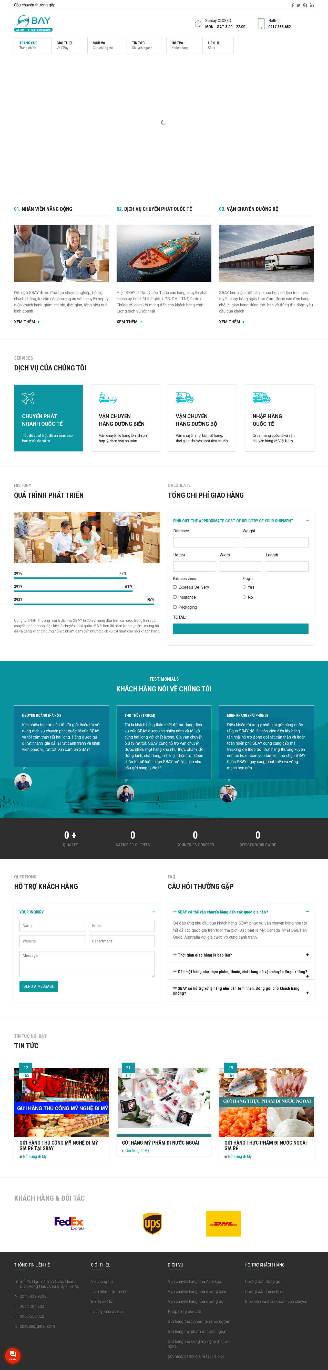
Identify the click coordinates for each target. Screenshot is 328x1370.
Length (272, 555)
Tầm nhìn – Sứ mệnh (109, 1291)
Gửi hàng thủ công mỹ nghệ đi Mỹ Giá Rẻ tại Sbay (58, 1145)
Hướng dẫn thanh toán (264, 1291)
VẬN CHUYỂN (125, 420)
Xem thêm (28, 321)
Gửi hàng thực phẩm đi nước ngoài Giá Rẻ (265, 1145)
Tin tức (142, 45)
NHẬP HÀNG (279, 420)
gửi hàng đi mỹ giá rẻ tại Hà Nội (196, 1356)
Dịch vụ (103, 45)
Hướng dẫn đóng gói (263, 1281)
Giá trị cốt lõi (102, 1301)
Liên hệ (214, 45)
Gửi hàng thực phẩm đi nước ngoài (198, 1321)
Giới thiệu (65, 45)
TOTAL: (179, 617)
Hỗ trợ (180, 45)
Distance (181, 530)
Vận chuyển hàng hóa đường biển (197, 1291)
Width (225, 555)
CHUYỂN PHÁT (48, 420)
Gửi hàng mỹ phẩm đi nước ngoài (160, 1142)
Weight (249, 530)
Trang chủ (28, 45)
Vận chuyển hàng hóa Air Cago (194, 1281)
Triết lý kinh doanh (107, 1311)
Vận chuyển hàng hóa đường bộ (195, 1301)
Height (179, 555)
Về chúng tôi (102, 1281)
